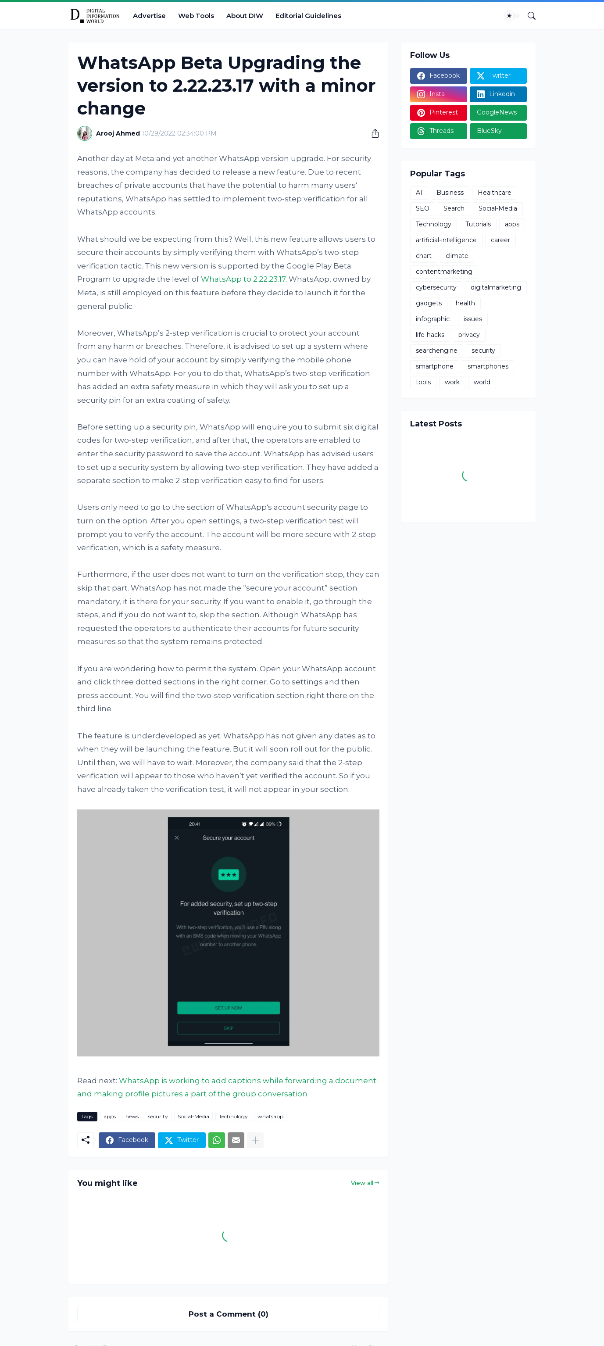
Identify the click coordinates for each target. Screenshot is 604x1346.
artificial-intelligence (446, 240)
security (158, 1116)
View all (362, 1182)
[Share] (372, 133)
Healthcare (494, 193)
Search (454, 208)
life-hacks (430, 335)
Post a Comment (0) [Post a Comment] (228, 1314)
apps (110, 1116)
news (132, 1116)
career (500, 240)
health (465, 303)
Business (450, 193)
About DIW (244, 15)
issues (473, 319)
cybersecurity (436, 287)
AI (419, 193)
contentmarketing (444, 272)
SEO (422, 208)
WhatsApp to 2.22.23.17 (243, 279)
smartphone (435, 366)
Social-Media (193, 1116)
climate (457, 256)
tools (423, 382)
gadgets (429, 303)
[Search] (528, 15)
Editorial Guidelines (308, 15)
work (452, 382)
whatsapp (270, 1116)
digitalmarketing (496, 287)
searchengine (436, 350)
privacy (469, 335)
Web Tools (196, 15)
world (482, 382)
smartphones (488, 366)
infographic (433, 319)
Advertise (149, 15)
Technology (233, 1116)
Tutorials (478, 224)
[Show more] (255, 1140)
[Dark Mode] (512, 15)
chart (424, 256)
